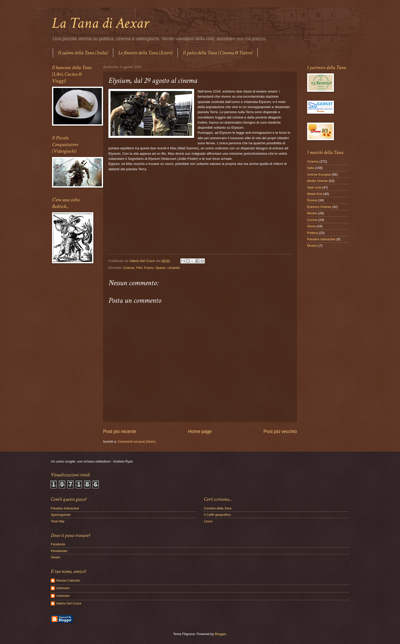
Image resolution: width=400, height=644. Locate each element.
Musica (312, 245)
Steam (55, 557)
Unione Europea (319, 174)
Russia (312, 200)
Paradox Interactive (321, 239)
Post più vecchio (280, 431)
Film (139, 268)
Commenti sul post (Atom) (137, 441)
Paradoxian (59, 551)
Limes (208, 521)
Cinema (128, 268)
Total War (58, 521)
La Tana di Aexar (100, 23)
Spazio (161, 268)
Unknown (63, 588)
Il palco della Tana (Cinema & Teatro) (217, 52)
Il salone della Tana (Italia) (83, 52)
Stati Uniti (314, 187)
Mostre (312, 213)
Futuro (149, 268)
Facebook (58, 544)
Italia (310, 168)
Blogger (220, 634)
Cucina (312, 220)
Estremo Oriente (319, 207)
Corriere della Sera (217, 508)
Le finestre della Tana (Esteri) (145, 52)
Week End (314, 194)
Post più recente (119, 431)
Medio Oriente (317, 181)
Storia (311, 226)
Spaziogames (61, 515)
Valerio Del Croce (68, 603)
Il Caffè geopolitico (217, 515)
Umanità (173, 268)
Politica (312, 233)
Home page (200, 431)
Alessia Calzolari (68, 580)
